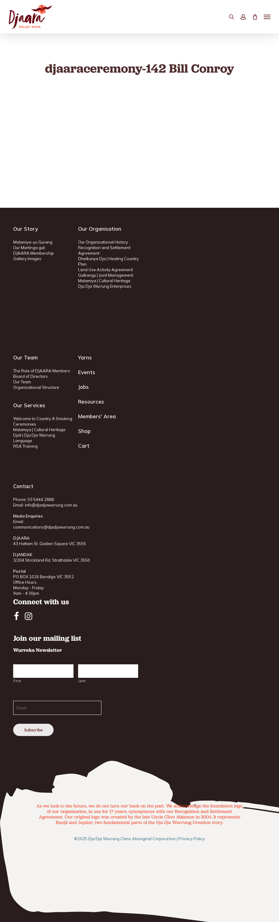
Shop (84, 431)
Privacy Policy (192, 838)
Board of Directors (30, 376)
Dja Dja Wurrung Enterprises (104, 286)
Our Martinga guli (29, 247)
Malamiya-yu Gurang (32, 242)
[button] (267, 17)
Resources (91, 401)
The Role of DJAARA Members (41, 370)
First (17, 681)
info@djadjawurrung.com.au (51, 505)
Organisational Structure (36, 387)
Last (82, 681)
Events (86, 372)
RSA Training (25, 446)
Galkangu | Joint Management (105, 275)
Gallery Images (27, 258)
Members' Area (97, 416)
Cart (83, 445)
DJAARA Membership (33, 253)
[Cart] (255, 17)
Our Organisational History (103, 242)
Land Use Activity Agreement (105, 269)
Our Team (22, 381)
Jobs (83, 387)
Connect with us (41, 601)
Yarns (85, 357)
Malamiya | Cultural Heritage (104, 280)
